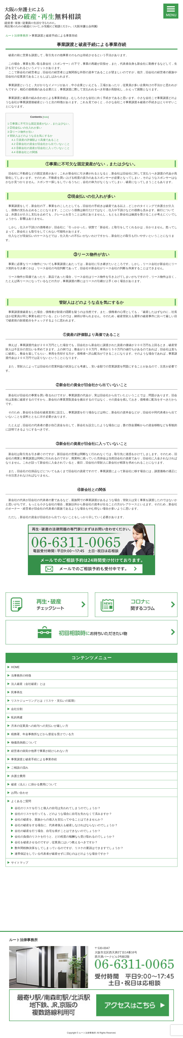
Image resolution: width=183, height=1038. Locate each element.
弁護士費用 (18, 776)
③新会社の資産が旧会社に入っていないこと (41, 147)
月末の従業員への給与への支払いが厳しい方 (39, 725)
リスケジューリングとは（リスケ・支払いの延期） (44, 700)
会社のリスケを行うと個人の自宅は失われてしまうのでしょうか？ (57, 808)
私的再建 (17, 717)
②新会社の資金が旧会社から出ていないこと (41, 143)
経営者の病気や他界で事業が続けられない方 (39, 750)
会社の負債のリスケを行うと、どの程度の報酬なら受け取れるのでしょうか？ (65, 836)
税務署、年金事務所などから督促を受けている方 (42, 734)
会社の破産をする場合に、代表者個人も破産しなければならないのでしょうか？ (66, 825)
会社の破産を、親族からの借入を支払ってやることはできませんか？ (59, 819)
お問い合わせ (19, 792)
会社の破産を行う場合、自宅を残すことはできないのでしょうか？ (57, 830)
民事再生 (17, 692)
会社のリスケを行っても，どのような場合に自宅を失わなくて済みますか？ (63, 813)
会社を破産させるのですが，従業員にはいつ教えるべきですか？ (56, 842)
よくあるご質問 (21, 801)
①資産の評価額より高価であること (35, 139)
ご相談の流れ (19, 767)
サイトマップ (19, 862)
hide (45, 117)
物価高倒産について (24, 742)
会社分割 (17, 709)
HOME (15, 667)
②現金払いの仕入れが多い (25, 127)
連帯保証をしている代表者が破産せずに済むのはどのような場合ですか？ (62, 853)
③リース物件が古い (21, 131)
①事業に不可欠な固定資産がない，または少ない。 (39, 123)
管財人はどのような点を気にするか (30, 135)
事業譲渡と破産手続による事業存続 (34, 759)
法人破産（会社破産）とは (28, 683)
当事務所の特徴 (21, 675)
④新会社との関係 (25, 152)
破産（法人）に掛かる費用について (34, 784)
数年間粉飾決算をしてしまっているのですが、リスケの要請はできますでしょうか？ (69, 847)
